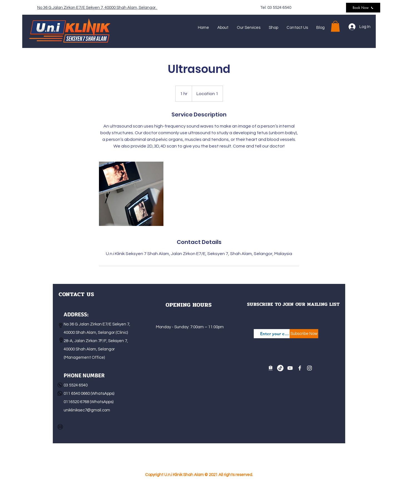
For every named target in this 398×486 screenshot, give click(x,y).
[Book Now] (363, 7)
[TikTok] (280, 368)
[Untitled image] (131, 194)
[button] (335, 26)
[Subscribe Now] (304, 333)
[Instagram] (309, 368)
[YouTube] (290, 368)
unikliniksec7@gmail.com (87, 410)
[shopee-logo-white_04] (270, 368)
